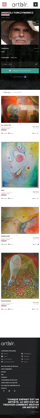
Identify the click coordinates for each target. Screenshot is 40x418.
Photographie (26, 353)
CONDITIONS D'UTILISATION (9, 382)
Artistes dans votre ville (9, 366)
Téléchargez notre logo (9, 380)
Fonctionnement (6, 369)
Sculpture (25, 356)
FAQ (2, 374)
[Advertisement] (20, 326)
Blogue (3, 371)
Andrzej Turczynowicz (7, 127)
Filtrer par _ (8, 92)
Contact (4, 388)
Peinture (4, 353)
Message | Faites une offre (20, 70)
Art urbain (25, 359)
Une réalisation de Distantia (20, 416)
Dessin (4, 356)
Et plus (25, 361)
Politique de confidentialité (10, 385)
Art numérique (6, 359)
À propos (4, 377)
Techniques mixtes (7, 361)
